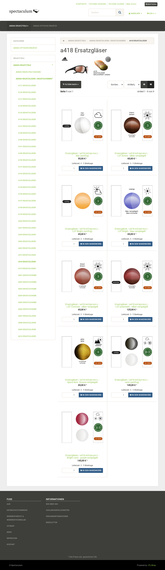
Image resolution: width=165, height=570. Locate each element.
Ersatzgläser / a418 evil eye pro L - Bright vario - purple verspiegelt (82, 456)
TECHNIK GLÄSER (116, 4)
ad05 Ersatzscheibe (27, 302)
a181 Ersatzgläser (27, 147)
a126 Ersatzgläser (27, 92)
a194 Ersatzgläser (27, 187)
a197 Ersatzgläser (27, 201)
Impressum (12, 538)
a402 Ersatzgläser (27, 241)
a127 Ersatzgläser (27, 99)
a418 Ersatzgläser (27, 262)
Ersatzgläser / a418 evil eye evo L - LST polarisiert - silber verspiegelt (132, 305)
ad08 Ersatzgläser (27, 323)
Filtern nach (71, 84)
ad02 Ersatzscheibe (27, 282)
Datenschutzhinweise (17, 510)
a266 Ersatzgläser (27, 221)
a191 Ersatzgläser (27, 167)
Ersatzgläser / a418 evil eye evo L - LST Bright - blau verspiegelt (132, 229)
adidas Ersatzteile (18, 26)
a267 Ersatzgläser (27, 228)
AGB (8, 503)
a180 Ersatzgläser (27, 140)
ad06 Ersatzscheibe (27, 309)
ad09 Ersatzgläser (27, 329)
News (9, 531)
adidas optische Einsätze (45, 26)
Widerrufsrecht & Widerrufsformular (16, 517)
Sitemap (10, 525)
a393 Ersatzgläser (27, 235)
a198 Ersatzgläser (27, 208)
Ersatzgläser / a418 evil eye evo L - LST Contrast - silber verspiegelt (82, 305)
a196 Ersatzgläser (27, 194)
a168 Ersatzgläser (27, 133)
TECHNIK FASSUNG (97, 4)
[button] (144, 84)
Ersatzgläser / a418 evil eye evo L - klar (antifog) (82, 154)
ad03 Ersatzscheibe (27, 289)
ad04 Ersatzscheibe (27, 296)
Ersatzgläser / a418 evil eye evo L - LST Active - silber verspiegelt (132, 154)
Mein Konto (131, 4)
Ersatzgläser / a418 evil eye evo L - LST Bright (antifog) (82, 229)
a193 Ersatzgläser (27, 180)
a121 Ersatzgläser (27, 86)
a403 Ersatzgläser (27, 248)
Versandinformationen (57, 516)
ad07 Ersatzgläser (27, 316)
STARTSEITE (81, 4)
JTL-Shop (152, 565)
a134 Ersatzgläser (27, 106)
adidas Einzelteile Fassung (28, 72)
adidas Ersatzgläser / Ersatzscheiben (35, 78)
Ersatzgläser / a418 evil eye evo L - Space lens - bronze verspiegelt (82, 380)
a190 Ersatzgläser (27, 160)
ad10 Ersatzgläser (27, 336)
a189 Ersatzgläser (27, 153)
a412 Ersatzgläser (27, 255)
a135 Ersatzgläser (27, 113)
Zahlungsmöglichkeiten (57, 510)
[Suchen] (102, 12)
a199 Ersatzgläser (27, 214)
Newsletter (51, 522)
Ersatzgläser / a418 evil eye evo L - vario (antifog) (132, 380)
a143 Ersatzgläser (27, 119)
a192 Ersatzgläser (27, 174)
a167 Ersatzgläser (27, 126)
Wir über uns (52, 503)
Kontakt (11, 544)
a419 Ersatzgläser (27, 268)
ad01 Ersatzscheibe (27, 275)
